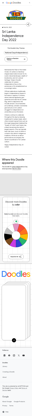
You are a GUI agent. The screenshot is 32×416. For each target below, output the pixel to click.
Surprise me (16, 256)
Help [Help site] (5, 412)
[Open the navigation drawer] (3, 3)
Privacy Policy (14, 388)
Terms (11, 406)
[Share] (28, 24)
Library (5, 366)
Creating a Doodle (9, 372)
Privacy (4, 406)
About (5, 377)
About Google (7, 401)
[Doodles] (16, 274)
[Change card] (14, 340)
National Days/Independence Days (16, 53)
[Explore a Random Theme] (16, 59)
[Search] (29, 3)
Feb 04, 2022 (16, 169)
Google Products (19, 401)
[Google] (5, 397)
